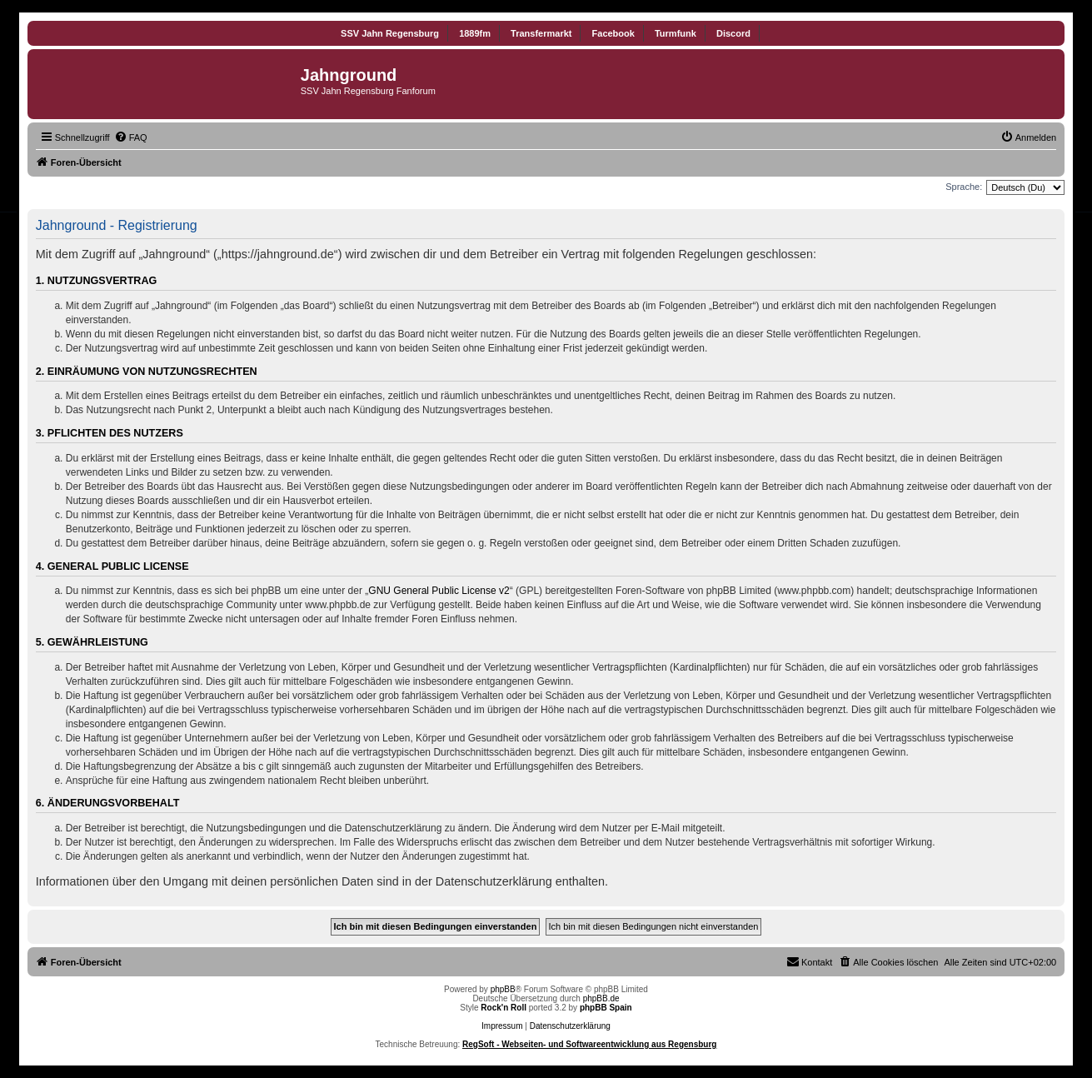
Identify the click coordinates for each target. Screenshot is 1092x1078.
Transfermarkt (541, 33)
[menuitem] (130, 137)
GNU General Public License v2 (438, 590)
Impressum (501, 1026)
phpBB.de (601, 998)
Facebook (613, 33)
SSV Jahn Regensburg (390, 33)
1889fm (475, 33)
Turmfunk (675, 33)
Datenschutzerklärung (570, 1026)
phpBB (503, 989)
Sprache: (963, 187)
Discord (733, 33)
